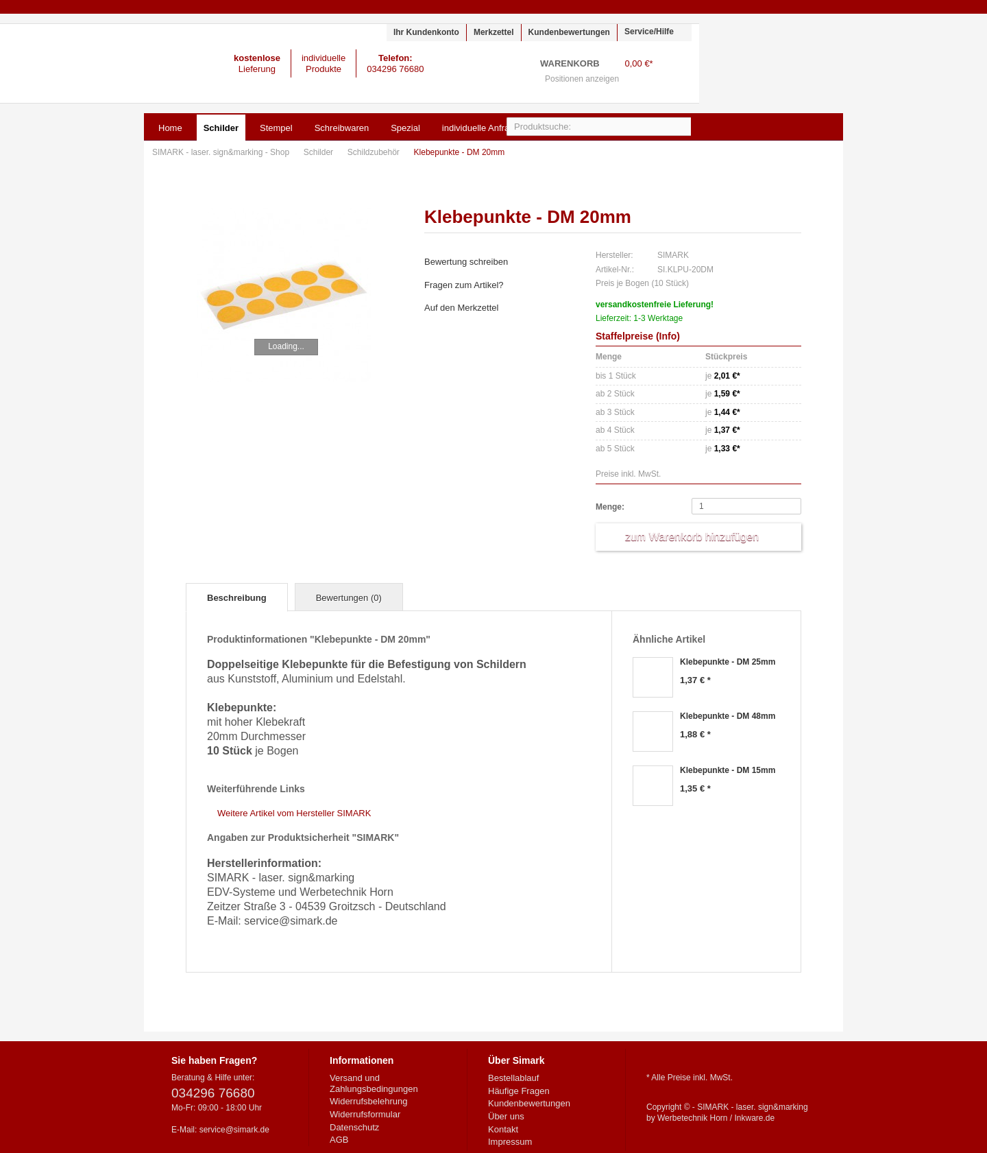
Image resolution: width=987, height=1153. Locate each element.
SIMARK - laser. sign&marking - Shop (90, 63)
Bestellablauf (513, 1078)
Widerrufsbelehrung (368, 1101)
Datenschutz (354, 1127)
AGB (339, 1139)
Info (668, 336)
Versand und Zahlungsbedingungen (374, 1083)
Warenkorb (674, 72)
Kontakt (503, 1129)
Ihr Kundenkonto (426, 32)
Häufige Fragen (519, 1091)
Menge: (610, 507)
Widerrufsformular (365, 1114)
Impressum (510, 1142)
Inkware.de (755, 1118)
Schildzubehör (375, 152)
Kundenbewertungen (569, 32)
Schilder (320, 152)
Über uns (506, 1116)
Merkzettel (494, 32)
